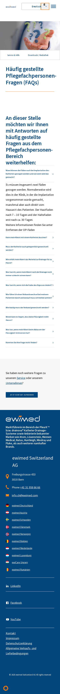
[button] (6, 688)
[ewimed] (11, 6)
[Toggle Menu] (53, 6)
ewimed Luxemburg (22, 555)
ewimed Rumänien (21, 569)
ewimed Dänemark (21, 526)
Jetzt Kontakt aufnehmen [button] (22, 395)
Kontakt (11, 633)
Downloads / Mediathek (38, 55)
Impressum (12, 638)
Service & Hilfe (13, 55)
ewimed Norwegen (21, 534)
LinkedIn (15, 586)
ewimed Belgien (20, 541)
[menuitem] (37, 6)
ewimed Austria (19, 512)
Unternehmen (14, 383)
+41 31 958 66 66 (30, 487)
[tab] (30, 174)
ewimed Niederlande (22, 548)
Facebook (16, 603)
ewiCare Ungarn (20, 562)
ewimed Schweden (21, 519)
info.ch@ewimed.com (25, 495)
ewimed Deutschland (22, 505)
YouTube (15, 619)
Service (21, 378)
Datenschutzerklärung (19, 643)
